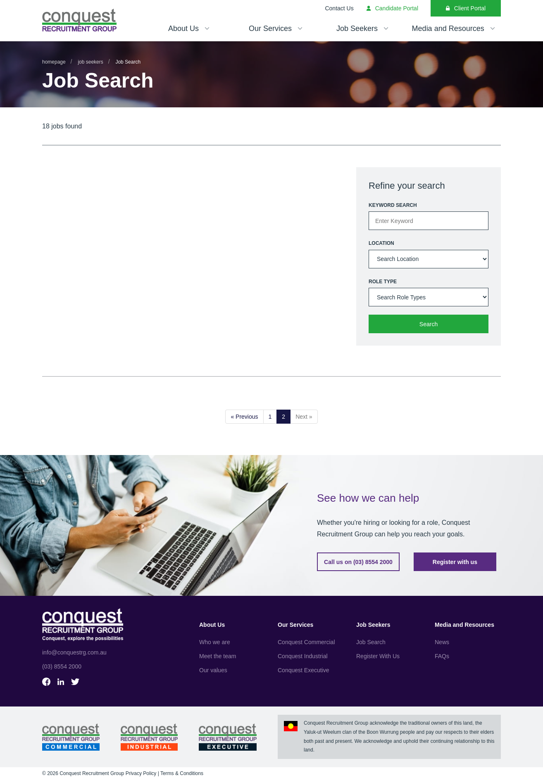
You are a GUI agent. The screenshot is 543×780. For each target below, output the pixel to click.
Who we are (214, 642)
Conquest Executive (303, 670)
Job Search (371, 642)
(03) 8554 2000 (61, 666)
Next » (303, 416)
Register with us (455, 562)
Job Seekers (90, 62)
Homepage (54, 62)
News (442, 642)
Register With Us (378, 656)
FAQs (442, 656)
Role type (383, 281)
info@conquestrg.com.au (74, 652)
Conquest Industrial (303, 656)
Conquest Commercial (306, 642)
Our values (213, 670)
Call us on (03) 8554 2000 (358, 562)
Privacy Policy (141, 773)
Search (428, 324)
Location (381, 243)
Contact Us (339, 8)
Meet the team (217, 656)
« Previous (244, 416)
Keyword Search (393, 205)
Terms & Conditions (181, 773)
